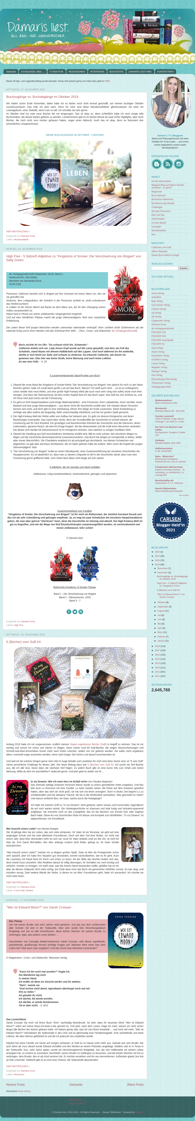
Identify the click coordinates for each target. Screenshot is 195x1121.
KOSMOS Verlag (159, 359)
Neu (153, 234)
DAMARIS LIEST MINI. (140, 71)
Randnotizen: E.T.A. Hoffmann (169, 483)
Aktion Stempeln (159, 251)
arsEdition (156, 297)
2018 (157, 646)
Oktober (162, 602)
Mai (160, 624)
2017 (157, 650)
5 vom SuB (19, 890)
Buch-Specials (158, 195)
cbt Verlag (156, 316)
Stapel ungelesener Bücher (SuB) (88, 744)
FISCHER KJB (158, 336)
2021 (157, 556)
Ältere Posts (135, 1084)
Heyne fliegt (157, 348)
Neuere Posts (15, 1084)
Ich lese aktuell (158, 223)
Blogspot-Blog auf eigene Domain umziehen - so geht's (167, 186)
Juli (159, 615)
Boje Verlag (157, 301)
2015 (157, 659)
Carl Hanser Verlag (160, 305)
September (163, 607)
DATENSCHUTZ (77, 1104)
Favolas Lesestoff (164, 416)
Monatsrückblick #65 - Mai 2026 (170, 411)
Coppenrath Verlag (160, 320)
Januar (161, 641)
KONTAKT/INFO (165, 71)
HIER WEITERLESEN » (18, 231)
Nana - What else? (164, 456)
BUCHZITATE (116, 71)
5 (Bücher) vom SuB (161, 247)
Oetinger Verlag (159, 371)
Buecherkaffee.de (164, 480)
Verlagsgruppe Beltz (161, 387)
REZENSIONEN (77, 71)
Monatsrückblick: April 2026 (168, 443)
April (160, 628)
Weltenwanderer (163, 400)
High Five (18, 625)
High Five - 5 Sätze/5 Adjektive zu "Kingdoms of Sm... (172, 584)
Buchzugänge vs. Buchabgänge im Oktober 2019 (42, 97)
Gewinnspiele (158, 219)
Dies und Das (158, 215)
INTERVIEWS (97, 71)
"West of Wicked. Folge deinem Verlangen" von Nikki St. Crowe (169, 420)
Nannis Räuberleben (165, 488)
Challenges (156, 207)
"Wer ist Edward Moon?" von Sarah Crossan (38, 907)
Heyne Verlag (158, 352)
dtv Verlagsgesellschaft (124, 330)
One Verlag (156, 375)
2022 (157, 552)
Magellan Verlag (159, 367)
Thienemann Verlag (160, 383)
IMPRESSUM (75, 1100)
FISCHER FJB (158, 332)
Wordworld (161, 408)
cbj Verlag (156, 313)
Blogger (139, 1112)
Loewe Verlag (158, 363)
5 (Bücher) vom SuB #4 (23, 642)
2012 (157, 672)
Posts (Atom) (24, 1091)
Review (29, 890)
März (160, 632)
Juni (160, 619)
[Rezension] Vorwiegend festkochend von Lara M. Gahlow (170, 460)
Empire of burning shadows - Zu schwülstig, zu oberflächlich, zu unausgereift (170, 472)
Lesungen (156, 226)
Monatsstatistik (21, 239)
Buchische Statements (162, 199)
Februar (162, 636)
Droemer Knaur (158, 324)
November (163, 572)
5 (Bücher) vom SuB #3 (101, 764)
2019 (157, 564)
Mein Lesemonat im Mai (166, 403)
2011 (157, 676)
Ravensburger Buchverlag (164, 379)
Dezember (163, 568)
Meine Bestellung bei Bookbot (169, 491)
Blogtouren (156, 191)
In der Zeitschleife (163, 451)
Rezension (19, 1074)
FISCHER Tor (158, 344)
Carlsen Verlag (158, 309)
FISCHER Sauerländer (162, 340)
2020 (157, 560)
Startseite (11, 71)
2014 (157, 663)
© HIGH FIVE (56, 71)
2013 (157, 667)
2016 (157, 655)
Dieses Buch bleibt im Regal (165, 255)
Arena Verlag (157, 293)
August (161, 611)
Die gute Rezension (161, 211)
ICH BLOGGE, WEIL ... (32, 71)
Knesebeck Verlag (160, 355)
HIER (107, 81)
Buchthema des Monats (162, 203)
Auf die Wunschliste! (161, 181)
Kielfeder (160, 440)
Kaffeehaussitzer (164, 448)
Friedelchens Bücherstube (169, 467)
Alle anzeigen (184, 495)
